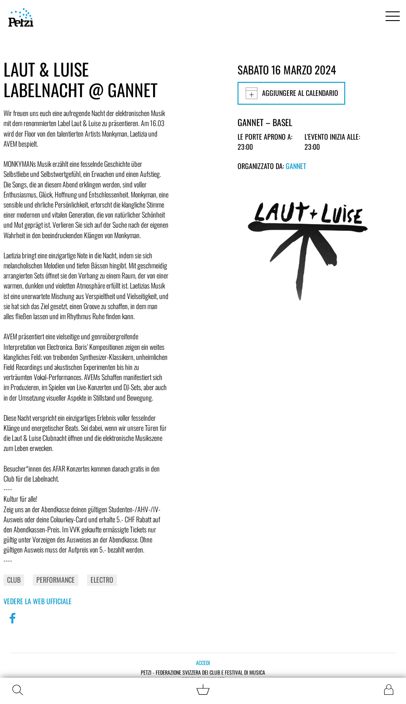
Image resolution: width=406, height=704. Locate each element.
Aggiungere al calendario (291, 93)
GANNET (296, 166)
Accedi (203, 662)
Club (14, 579)
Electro (102, 579)
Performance (55, 579)
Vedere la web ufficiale (38, 601)
